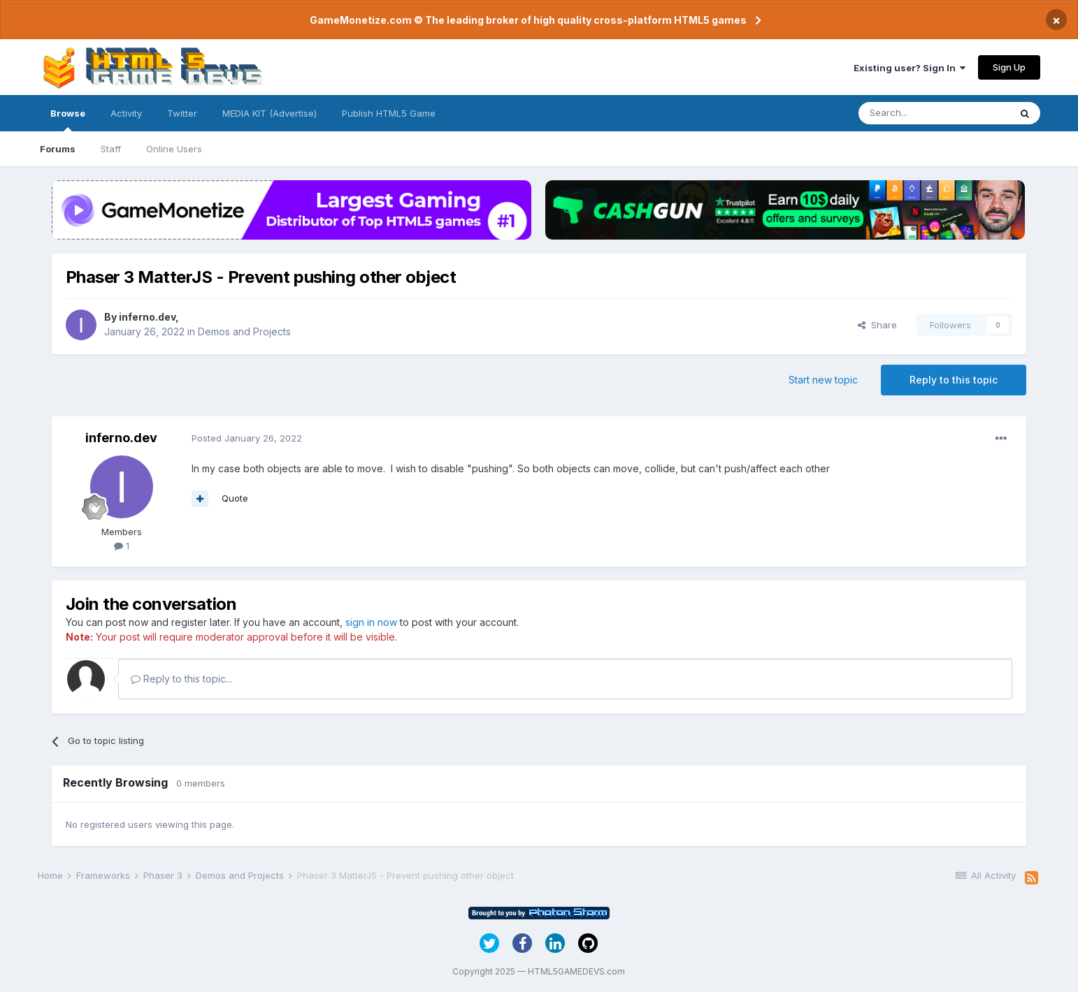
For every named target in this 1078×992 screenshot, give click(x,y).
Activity (126, 113)
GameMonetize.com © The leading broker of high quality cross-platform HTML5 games (528, 20)
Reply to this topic (954, 380)
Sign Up (1009, 67)
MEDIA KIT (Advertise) (269, 113)
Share (877, 324)
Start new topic (823, 380)
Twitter (182, 113)
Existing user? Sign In (909, 67)
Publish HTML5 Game (389, 113)
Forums (58, 148)
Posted (247, 438)
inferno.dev (147, 317)
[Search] (933, 113)
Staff (111, 148)
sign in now (371, 622)
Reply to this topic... (181, 679)
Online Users (174, 148)
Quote (235, 498)
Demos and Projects (244, 331)
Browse (67, 119)
